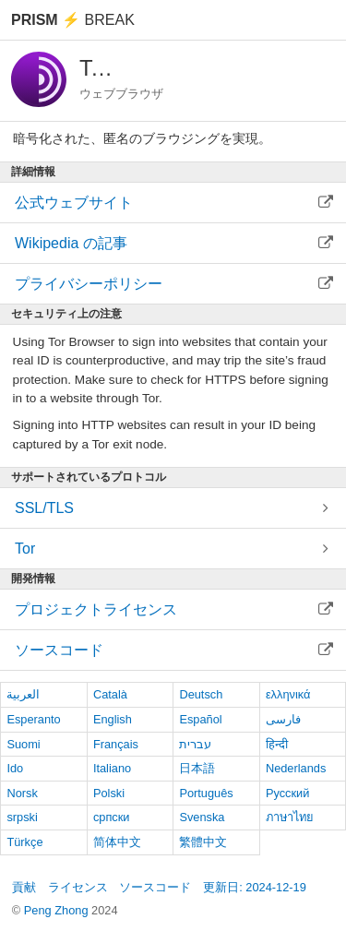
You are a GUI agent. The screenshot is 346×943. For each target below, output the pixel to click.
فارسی (283, 719)
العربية (23, 694)
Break (73, 20)
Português (206, 793)
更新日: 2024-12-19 (254, 887)
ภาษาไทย (290, 817)
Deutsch (200, 694)
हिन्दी (277, 744)
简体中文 (117, 842)
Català (110, 694)
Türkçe (24, 842)
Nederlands (296, 768)
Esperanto (33, 719)
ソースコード (155, 887)
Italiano (112, 768)
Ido (14, 768)
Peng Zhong (57, 910)
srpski (21, 817)
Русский (287, 793)
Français (115, 744)
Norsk (21, 793)
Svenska (201, 817)
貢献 (24, 887)
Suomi (23, 744)
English (112, 719)
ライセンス (78, 887)
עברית (195, 744)
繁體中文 (203, 842)
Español (200, 719)
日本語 (197, 768)
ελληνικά (288, 694)
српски (111, 817)
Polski (109, 793)
